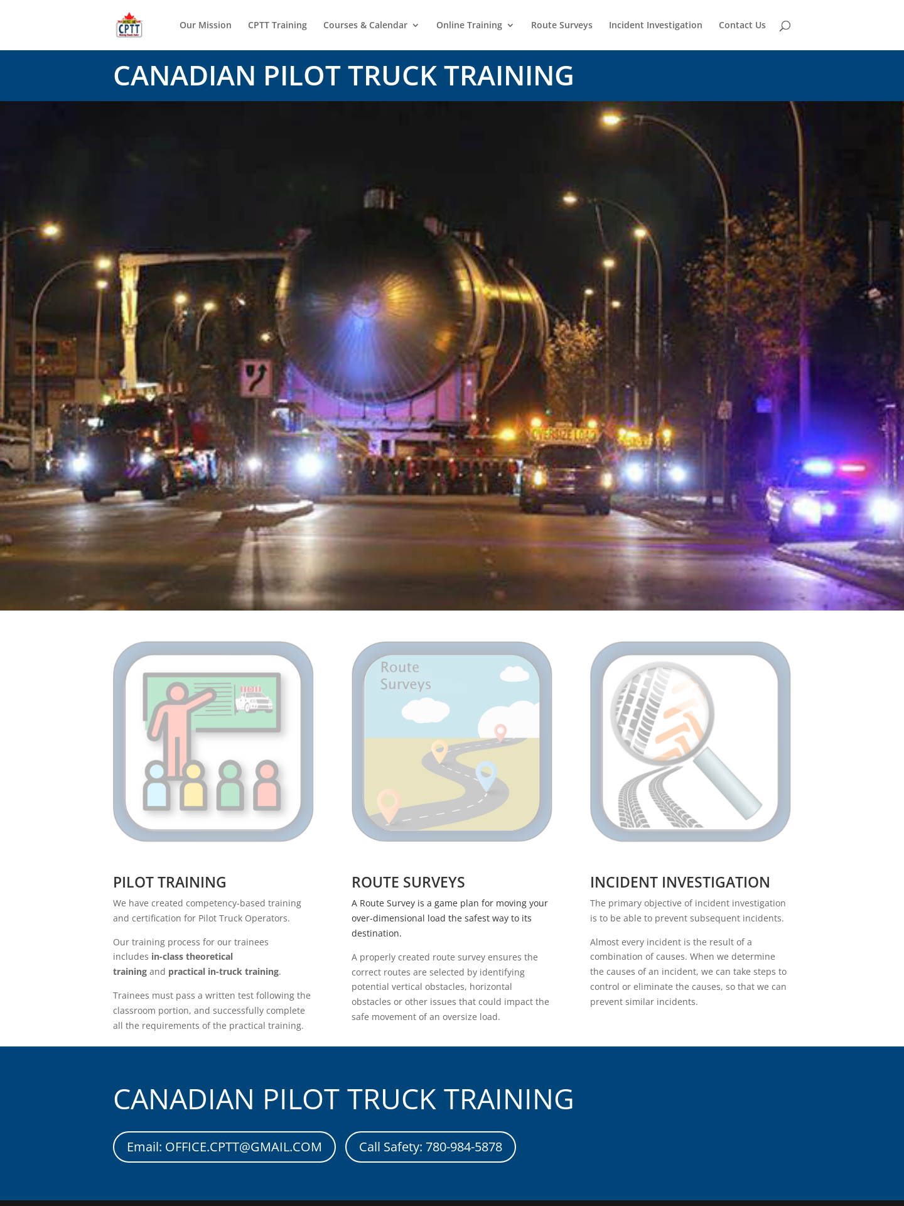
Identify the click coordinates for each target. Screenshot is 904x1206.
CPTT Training (277, 26)
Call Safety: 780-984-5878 (430, 1146)
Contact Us (742, 26)
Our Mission (206, 26)
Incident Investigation (655, 26)
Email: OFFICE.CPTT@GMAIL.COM (224, 1146)
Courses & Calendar (365, 26)
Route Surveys (562, 26)
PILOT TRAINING (170, 882)
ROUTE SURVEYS (408, 882)
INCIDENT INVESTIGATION (680, 882)
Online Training (469, 26)
